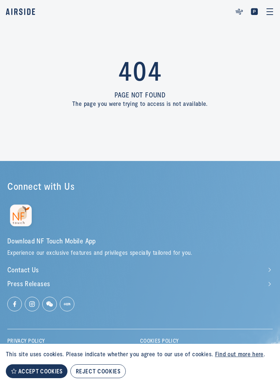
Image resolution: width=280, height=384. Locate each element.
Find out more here (239, 353)
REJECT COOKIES (98, 371)
